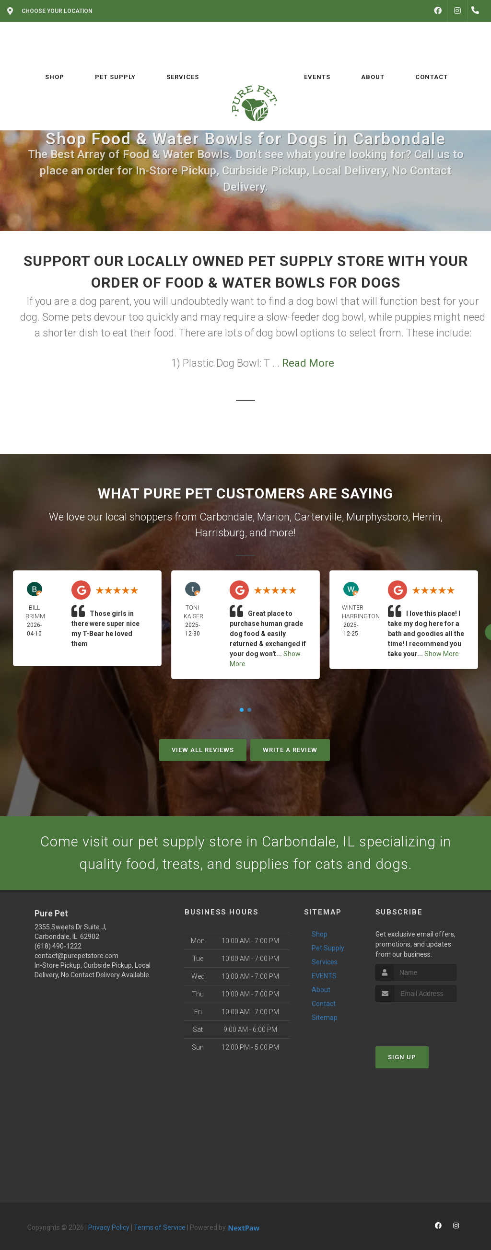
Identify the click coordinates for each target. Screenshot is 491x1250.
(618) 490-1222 (58, 947)
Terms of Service (160, 1228)
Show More (441, 654)
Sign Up (402, 1058)
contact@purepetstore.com (76, 957)
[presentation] (426, 1021)
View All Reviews (203, 749)
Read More (308, 363)
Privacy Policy (108, 1228)
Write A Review (290, 749)
